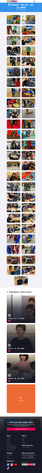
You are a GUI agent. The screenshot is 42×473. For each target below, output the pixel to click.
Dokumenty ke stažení (11, 446)
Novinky (8, 439)
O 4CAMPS (9, 437)
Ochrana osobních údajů (11, 447)
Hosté (23, 439)
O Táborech (24, 437)
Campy (23, 441)
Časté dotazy (9, 444)
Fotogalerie (24, 442)
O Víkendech (9, 455)
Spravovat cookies (10, 449)
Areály (8, 441)
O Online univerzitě (25, 447)
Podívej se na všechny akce (21, 429)
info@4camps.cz (25, 456)
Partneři (8, 442)
